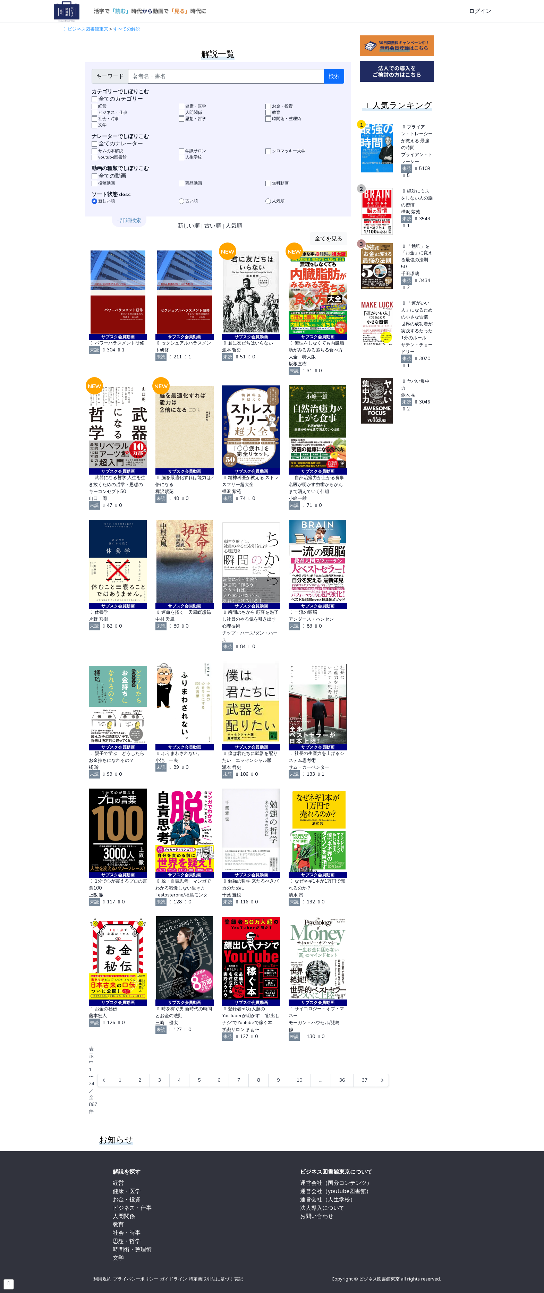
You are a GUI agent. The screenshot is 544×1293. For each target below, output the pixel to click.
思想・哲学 (127, 1241)
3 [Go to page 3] (159, 1080)
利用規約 (102, 1279)
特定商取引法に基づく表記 (216, 1279)
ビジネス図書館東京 (85, 29)
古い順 (212, 226)
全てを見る (328, 239)
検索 (334, 76)
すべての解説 (126, 29)
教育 (118, 1224)
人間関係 (124, 1216)
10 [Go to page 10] (299, 1080)
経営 (118, 1182)
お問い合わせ (316, 1216)
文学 (118, 1257)
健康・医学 (127, 1191)
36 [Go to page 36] (342, 1080)
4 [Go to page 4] (179, 1080)
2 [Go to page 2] (139, 1080)
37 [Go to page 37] (364, 1080)
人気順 (234, 226)
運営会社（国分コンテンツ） (336, 1182)
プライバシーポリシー (135, 1279)
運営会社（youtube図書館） (336, 1191)
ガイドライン (173, 1279)
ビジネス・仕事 (132, 1207)
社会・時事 (127, 1232)
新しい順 (189, 226)
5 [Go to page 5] (199, 1080)
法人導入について (322, 1207)
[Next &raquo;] (382, 1080)
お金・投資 (127, 1199)
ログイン (480, 11)
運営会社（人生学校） (328, 1199)
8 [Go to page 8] (258, 1080)
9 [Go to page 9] (278, 1080)
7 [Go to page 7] (238, 1080)
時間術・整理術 (132, 1249)
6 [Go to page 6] (219, 1080)
